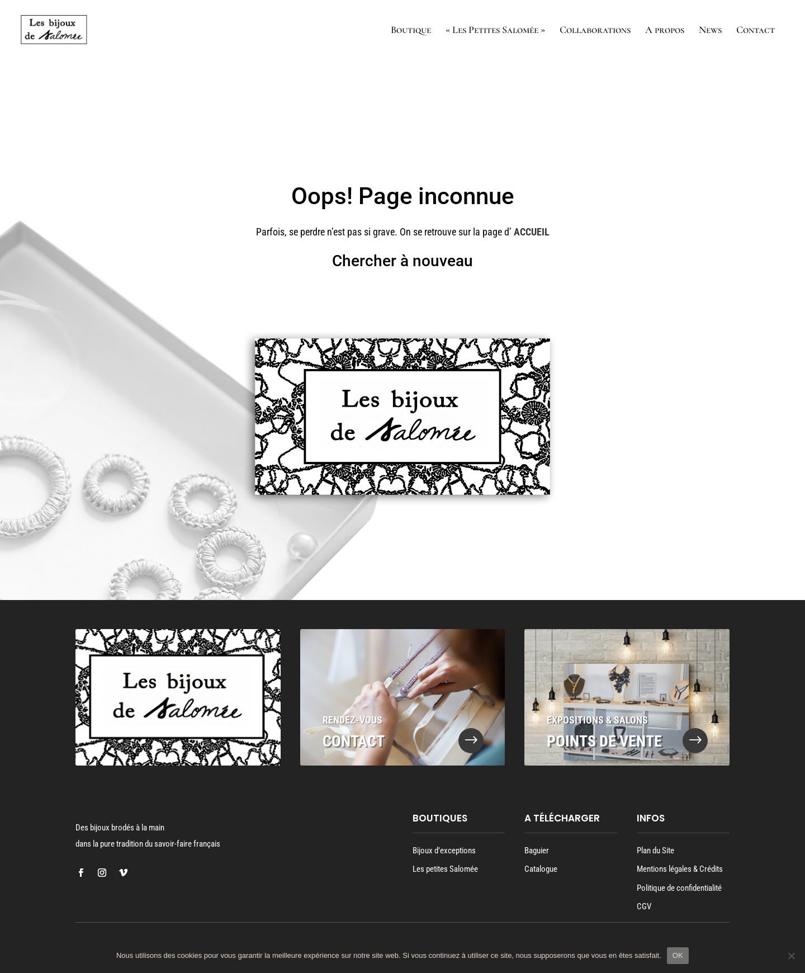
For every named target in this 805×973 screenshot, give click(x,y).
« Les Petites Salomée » (495, 31)
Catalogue (540, 869)
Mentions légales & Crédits (680, 869)
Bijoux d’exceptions (444, 851)
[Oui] (791, 955)
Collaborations (595, 31)
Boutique (411, 31)
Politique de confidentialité (679, 888)
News (710, 31)
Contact (755, 31)
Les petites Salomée (445, 869)
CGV (644, 906)
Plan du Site (655, 851)
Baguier (536, 851)
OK (678, 955)
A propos (664, 31)
